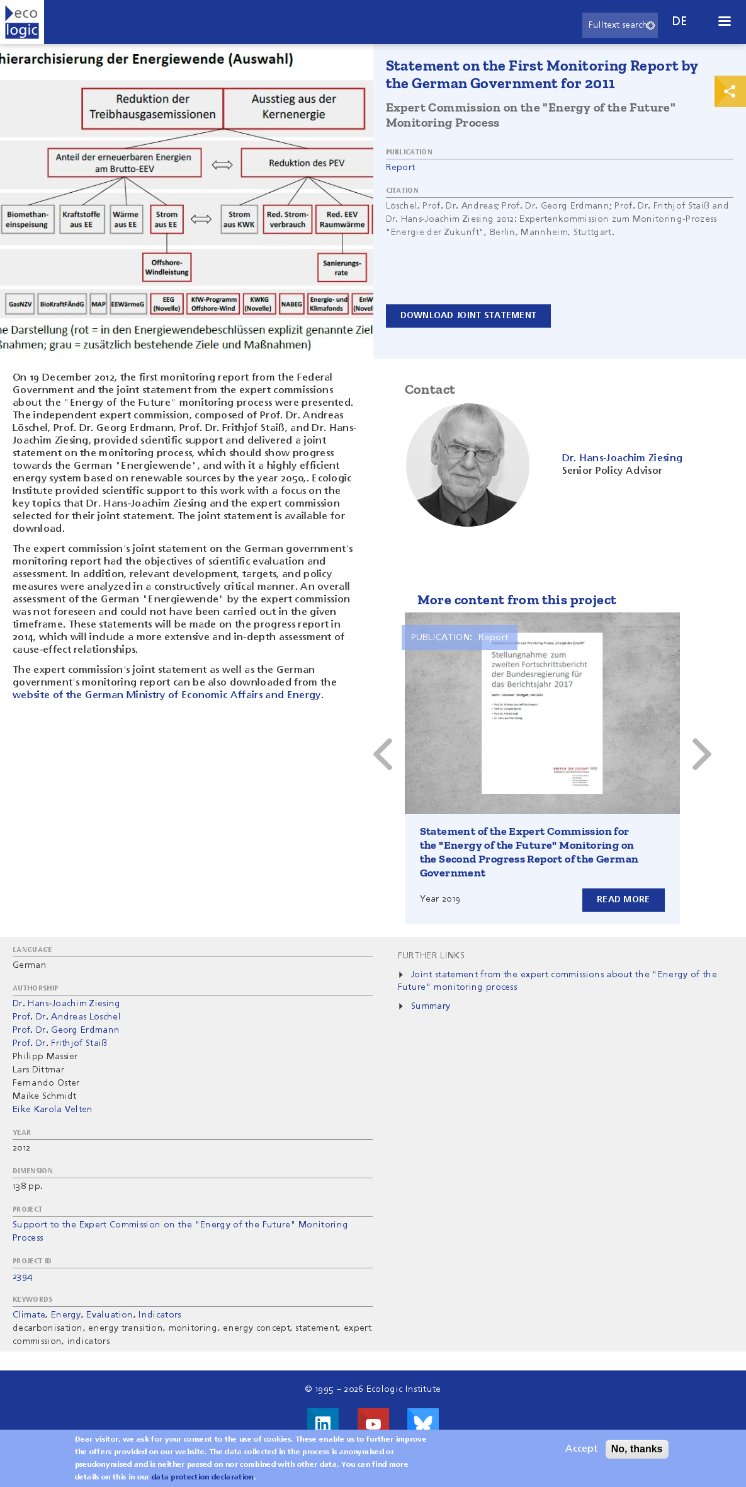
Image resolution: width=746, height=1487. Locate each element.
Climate (29, 1315)
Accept (581, 1449)
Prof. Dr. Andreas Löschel (67, 1017)
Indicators (159, 1315)
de (680, 22)
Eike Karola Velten (53, 1109)
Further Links (431, 955)
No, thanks (637, 1449)
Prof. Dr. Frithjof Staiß (60, 1043)
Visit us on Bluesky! (423, 1424)
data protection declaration (203, 1477)
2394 (22, 1276)
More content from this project (517, 599)
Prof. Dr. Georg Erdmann (66, 1030)
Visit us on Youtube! (373, 1424)
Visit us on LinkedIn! (323, 1424)
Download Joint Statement (468, 315)
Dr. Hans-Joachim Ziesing (67, 1003)
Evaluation (109, 1315)
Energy (66, 1315)
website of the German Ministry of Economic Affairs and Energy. (168, 696)
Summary (430, 1006)
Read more (623, 899)
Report (400, 167)
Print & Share (730, 91)
